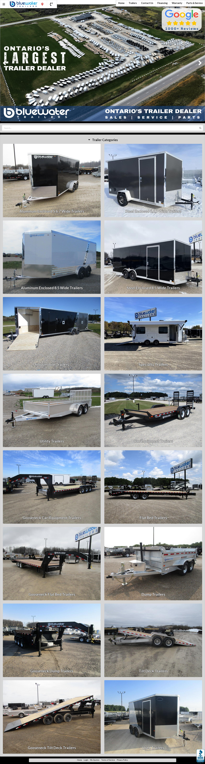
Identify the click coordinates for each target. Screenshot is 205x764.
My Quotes (94, 760)
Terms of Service (108, 760)
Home (79, 760)
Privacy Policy (122, 760)
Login (86, 760)
